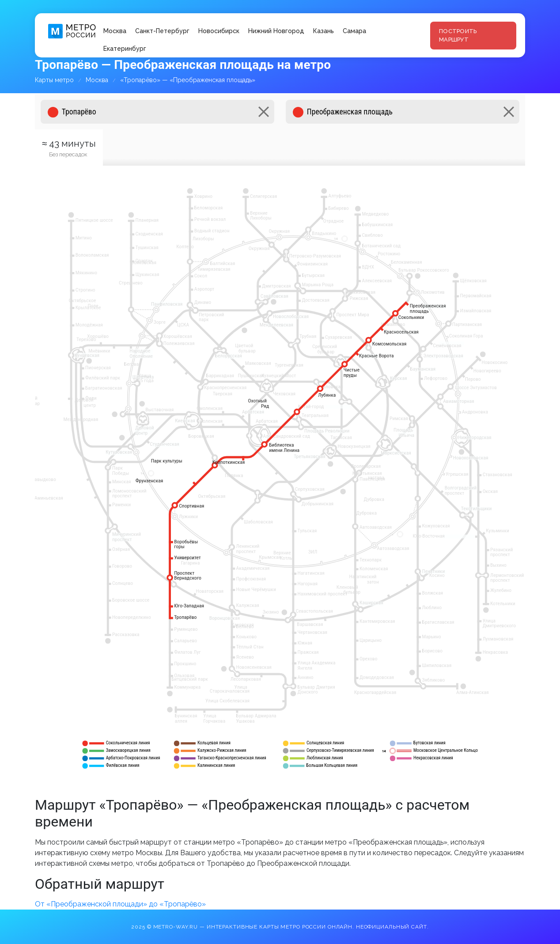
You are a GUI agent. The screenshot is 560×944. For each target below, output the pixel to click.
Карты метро (54, 79)
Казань (323, 30)
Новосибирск (218, 30)
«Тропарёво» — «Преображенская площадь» (187, 79)
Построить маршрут (458, 35)
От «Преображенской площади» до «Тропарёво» (120, 904)
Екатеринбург (124, 48)
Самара (354, 30)
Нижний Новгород (276, 30)
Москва (114, 30)
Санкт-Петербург (162, 30)
